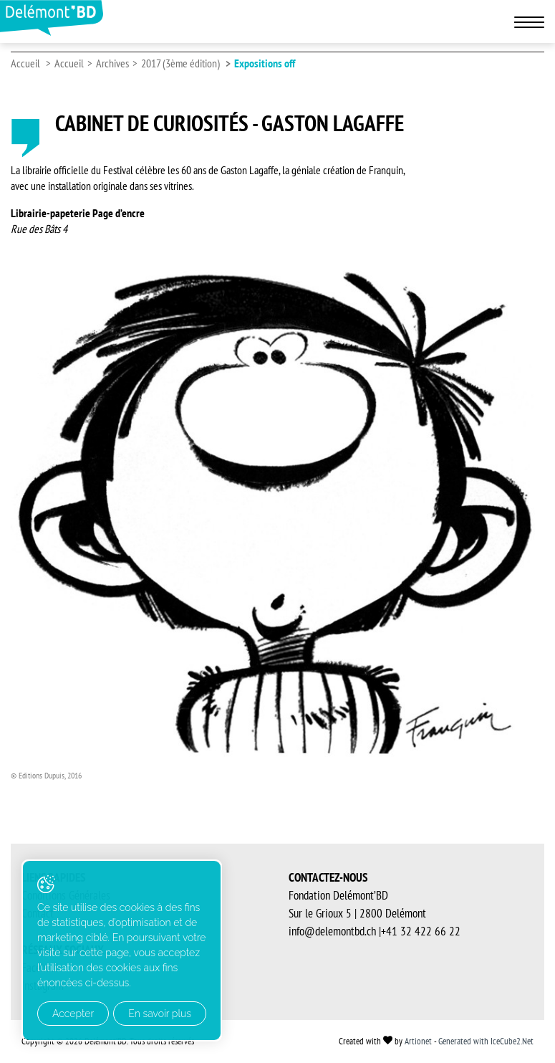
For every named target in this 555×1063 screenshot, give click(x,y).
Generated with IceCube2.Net (486, 1041)
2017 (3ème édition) (180, 63)
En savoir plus (159, 1013)
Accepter (73, 1013)
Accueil (25, 63)
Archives (112, 63)
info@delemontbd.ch (332, 931)
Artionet (418, 1041)
